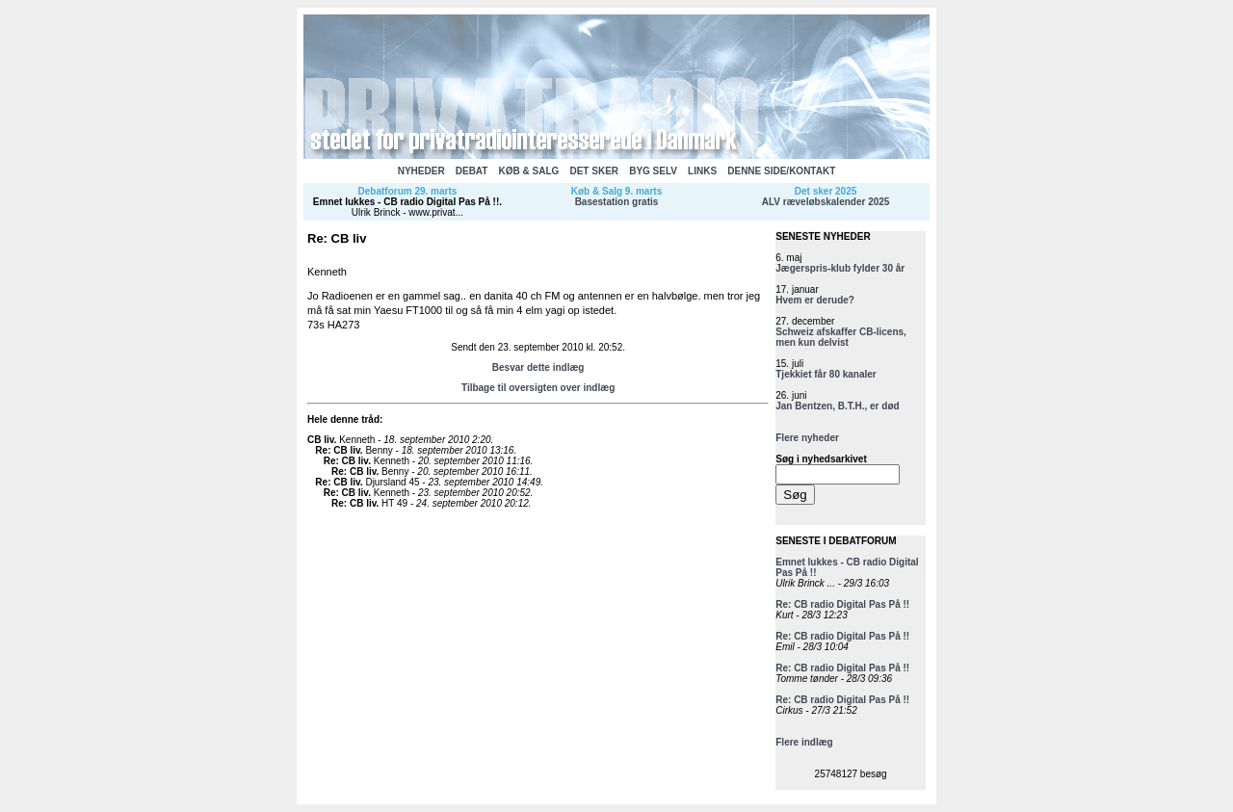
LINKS (702, 171)
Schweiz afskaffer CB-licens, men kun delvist (840, 337)
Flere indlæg (803, 742)
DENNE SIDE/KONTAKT (781, 171)
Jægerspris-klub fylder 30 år (840, 268)
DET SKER (593, 171)
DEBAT (472, 171)
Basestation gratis (617, 201)
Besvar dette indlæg (538, 367)
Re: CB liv (337, 450)
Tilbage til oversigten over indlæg (538, 387)
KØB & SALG (529, 171)
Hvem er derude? (814, 300)
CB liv (320, 439)
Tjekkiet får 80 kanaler (826, 374)
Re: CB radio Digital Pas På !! (842, 604)
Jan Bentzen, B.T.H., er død (837, 406)
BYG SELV (653, 171)
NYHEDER (421, 171)
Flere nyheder (807, 437)
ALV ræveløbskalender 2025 (826, 201)
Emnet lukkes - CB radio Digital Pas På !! (406, 201)
